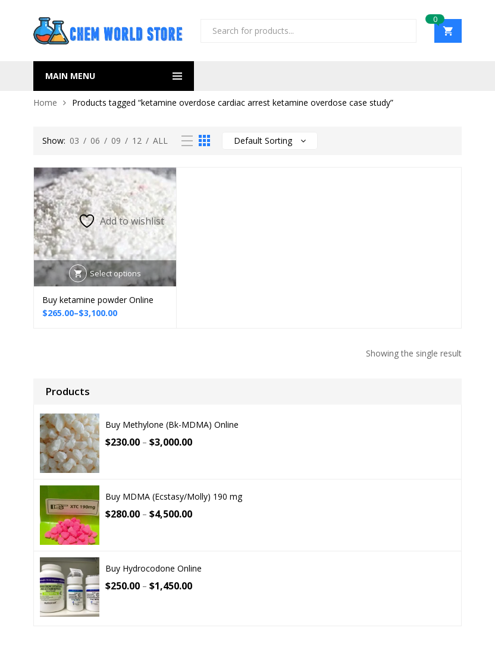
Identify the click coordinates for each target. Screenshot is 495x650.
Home (45, 102)
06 (95, 140)
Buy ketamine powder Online (97, 299)
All (160, 140)
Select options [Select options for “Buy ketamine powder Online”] (115, 273)
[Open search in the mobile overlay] (308, 31)
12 (137, 140)
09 (116, 140)
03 (74, 140)
